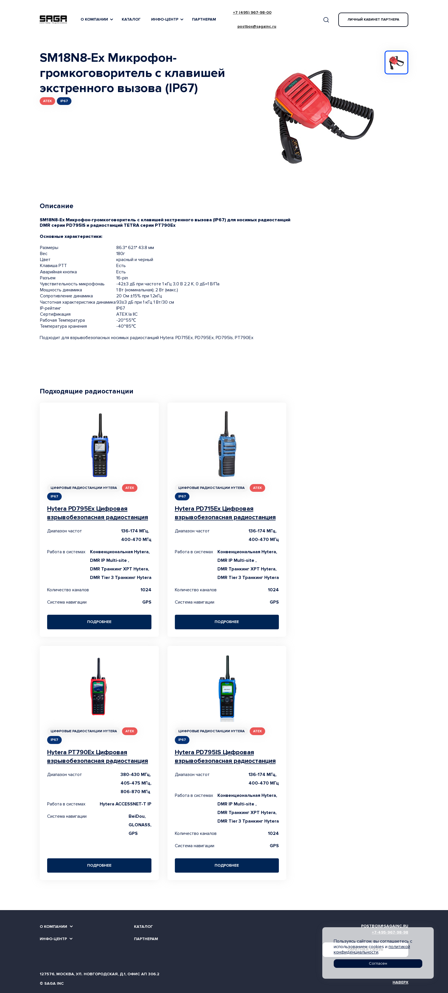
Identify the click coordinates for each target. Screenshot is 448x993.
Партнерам (204, 19)
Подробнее (99, 621)
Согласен (378, 963)
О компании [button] (94, 19)
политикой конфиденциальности (372, 949)
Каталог (131, 19)
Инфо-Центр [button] (164, 19)
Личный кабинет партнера (373, 19)
